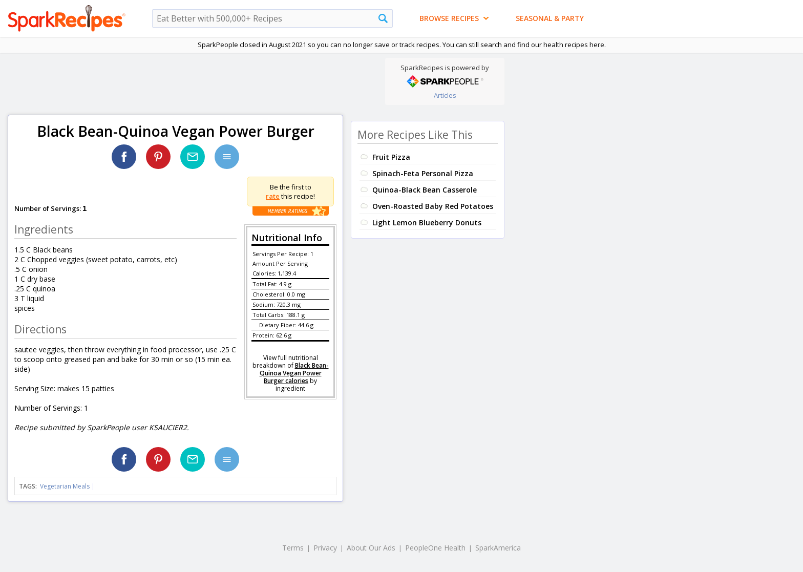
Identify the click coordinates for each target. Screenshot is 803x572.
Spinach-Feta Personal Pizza (422, 173)
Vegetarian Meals (65, 486)
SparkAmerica (498, 548)
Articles (445, 95)
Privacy (325, 548)
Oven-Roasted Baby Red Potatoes (432, 206)
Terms (293, 548)
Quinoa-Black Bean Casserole (424, 190)
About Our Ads (371, 548)
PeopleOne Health (435, 548)
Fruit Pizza (391, 157)
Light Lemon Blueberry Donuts (426, 222)
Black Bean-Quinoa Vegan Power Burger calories (294, 373)
